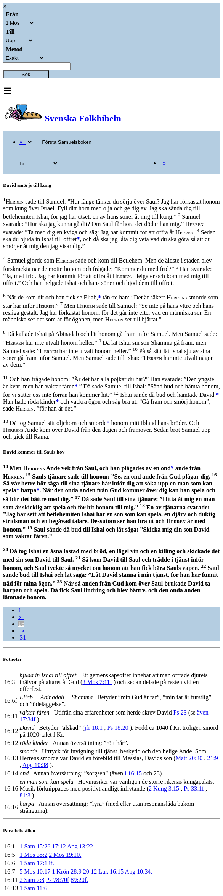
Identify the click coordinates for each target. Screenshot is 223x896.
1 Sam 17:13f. (36, 863)
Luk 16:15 (111, 871)
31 (22, 637)
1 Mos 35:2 (33, 854)
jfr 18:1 (94, 727)
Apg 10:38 (35, 765)
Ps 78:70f (57, 880)
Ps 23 (180, 712)
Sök (26, 74)
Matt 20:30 (189, 758)
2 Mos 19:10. (65, 854)
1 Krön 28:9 (66, 871)
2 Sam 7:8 (31, 880)
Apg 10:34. (138, 871)
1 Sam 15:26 (34, 846)
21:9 (212, 758)
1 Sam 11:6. (33, 888)
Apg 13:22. (81, 846)
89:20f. (79, 880)
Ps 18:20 (117, 727)
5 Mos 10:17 (34, 871)
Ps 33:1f (194, 788)
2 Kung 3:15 (164, 788)
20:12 (90, 871)
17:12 (59, 846)
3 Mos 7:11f (97, 682)
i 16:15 (133, 773)
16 (21, 624)
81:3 (24, 795)
